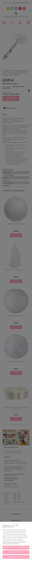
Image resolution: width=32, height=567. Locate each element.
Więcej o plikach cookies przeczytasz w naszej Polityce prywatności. (14, 542)
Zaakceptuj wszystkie (16, 557)
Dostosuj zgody (16, 552)
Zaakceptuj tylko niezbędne (16, 547)
